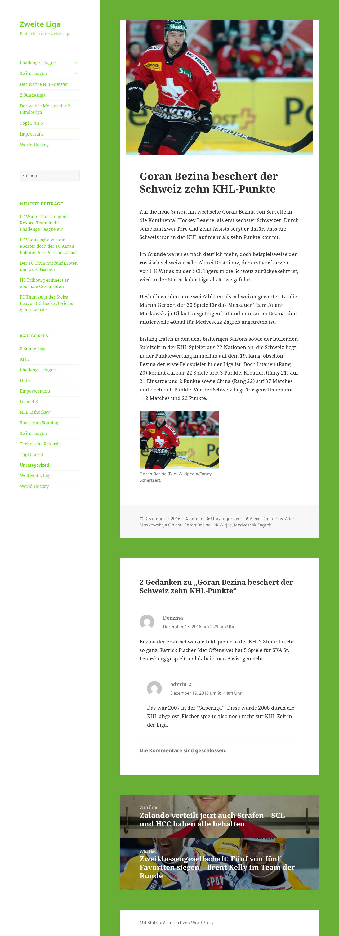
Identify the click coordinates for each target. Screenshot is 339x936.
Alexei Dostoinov (266, 518)
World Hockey (34, 145)
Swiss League (33, 73)
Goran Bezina (197, 525)
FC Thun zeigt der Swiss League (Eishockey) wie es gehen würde (46, 303)
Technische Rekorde (40, 444)
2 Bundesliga (33, 95)
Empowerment (35, 391)
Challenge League (38, 62)
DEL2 (25, 380)
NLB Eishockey (35, 412)
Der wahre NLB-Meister (44, 84)
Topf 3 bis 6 (31, 123)
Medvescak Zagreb (253, 525)
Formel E (29, 401)
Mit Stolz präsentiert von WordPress (176, 923)
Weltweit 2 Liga (36, 476)
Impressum (31, 134)
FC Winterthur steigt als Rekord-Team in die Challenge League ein (44, 223)
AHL (24, 359)
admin (195, 518)
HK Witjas (222, 525)
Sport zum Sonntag (39, 423)
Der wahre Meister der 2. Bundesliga (45, 109)
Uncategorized (34, 465)
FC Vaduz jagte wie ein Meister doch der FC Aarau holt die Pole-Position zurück (49, 246)
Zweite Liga (40, 24)
